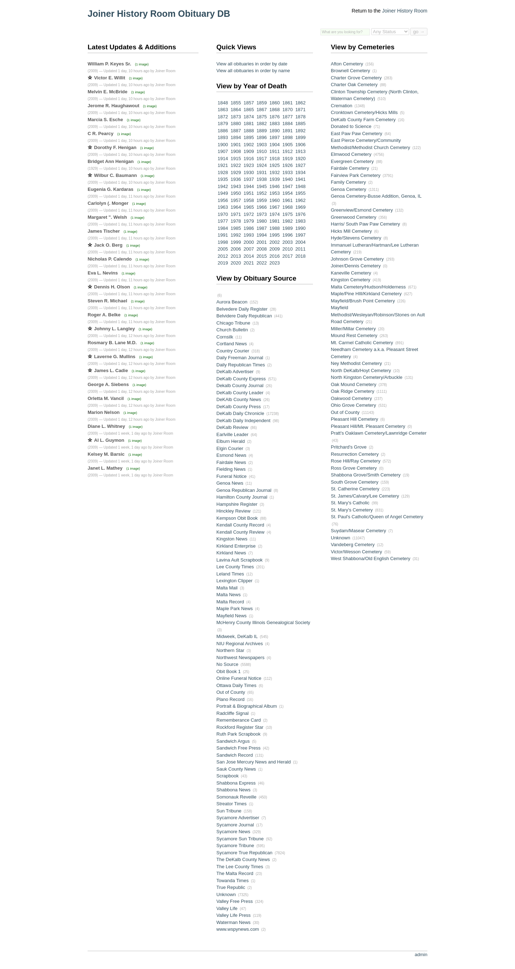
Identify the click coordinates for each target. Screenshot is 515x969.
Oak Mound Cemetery (353, 384)
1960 (274, 200)
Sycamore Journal (235, 824)
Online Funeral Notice (238, 678)
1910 (261, 151)
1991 (222, 235)
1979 (248, 221)
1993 (248, 235)
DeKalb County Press (238, 406)
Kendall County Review (240, 532)
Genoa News (229, 483)
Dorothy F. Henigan (115, 147)
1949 (222, 193)
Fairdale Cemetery (350, 168)
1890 (274, 130)
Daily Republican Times (240, 364)
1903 (261, 144)
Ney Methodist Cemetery (356, 363)
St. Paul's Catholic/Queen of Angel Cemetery (377, 516)
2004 (300, 242)
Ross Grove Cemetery (354, 468)
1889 (261, 130)
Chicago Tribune (233, 323)
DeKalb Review (232, 427)
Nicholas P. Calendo (110, 259)
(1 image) (141, 64)
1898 (287, 137)
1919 (287, 158)
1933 (287, 172)
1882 (261, 123)
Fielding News (231, 469)
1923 (248, 165)
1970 (222, 214)
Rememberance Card (238, 720)
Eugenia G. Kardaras (110, 189)
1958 (248, 200)
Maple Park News (234, 608)
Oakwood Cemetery (351, 398)
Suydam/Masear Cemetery (358, 530)
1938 (261, 179)
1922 (235, 165)
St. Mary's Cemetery (352, 510)
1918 (274, 158)
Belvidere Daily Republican (244, 315)
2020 (235, 263)
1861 (287, 102)
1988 (274, 228)
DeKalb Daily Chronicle (240, 413)
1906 (300, 144)
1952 (261, 193)
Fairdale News (231, 462)
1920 (300, 158)
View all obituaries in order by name (253, 70)
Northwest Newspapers (240, 657)
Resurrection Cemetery (355, 454)
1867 (261, 109)
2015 (261, 256)
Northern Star (230, 650)
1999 (235, 242)
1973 (261, 214)
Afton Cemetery (347, 63)
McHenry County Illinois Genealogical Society (263, 622)
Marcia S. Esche (105, 119)
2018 (300, 256)
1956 (222, 200)
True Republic (230, 887)
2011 (300, 249)
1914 (222, 158)
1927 (300, 165)
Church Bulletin (232, 329)
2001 (261, 242)
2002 (274, 242)
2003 (287, 242)
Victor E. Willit (109, 77)
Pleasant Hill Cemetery (354, 419)
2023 (274, 263)
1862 (300, 102)
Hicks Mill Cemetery (351, 231)
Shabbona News (233, 789)
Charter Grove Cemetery (356, 77)
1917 (261, 158)
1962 (300, 200)
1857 (248, 102)
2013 (235, 256)
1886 (222, 130)
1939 (274, 179)
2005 (222, 249)
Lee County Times (235, 566)
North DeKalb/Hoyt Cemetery (361, 370)
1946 (274, 186)
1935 (222, 179)
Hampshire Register (237, 504)
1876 (274, 116)
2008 (261, 249)
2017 (287, 256)
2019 (222, 263)
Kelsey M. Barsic (106, 454)
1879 (222, 123)
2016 (274, 256)
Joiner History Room (404, 11)
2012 (222, 256)
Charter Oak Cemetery (354, 84)
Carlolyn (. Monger (108, 203)
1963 (222, 207)
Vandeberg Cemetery (353, 544)
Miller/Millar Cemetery (353, 328)
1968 (287, 207)
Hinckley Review (233, 511)
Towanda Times (232, 880)
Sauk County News (236, 769)
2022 (261, 263)
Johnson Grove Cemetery (357, 259)
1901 (235, 144)
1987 (261, 228)
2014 (248, 256)
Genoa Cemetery (348, 189)
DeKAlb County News (238, 399)
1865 (248, 109)
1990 (300, 228)
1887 (235, 130)
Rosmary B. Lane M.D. (112, 342)
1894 (235, 137)
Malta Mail (226, 587)
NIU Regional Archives (239, 643)
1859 (261, 102)
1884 (287, 123)
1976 (300, 214)
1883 (274, 123)
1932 (274, 172)
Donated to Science (351, 126)
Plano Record (230, 699)
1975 (287, 214)
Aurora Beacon (231, 302)
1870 (287, 109)
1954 (287, 193)
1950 (235, 193)
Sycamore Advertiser (237, 817)
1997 (300, 235)
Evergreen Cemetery (352, 161)
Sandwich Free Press (238, 748)
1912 (287, 151)
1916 (248, 158)
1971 (235, 214)
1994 (261, 235)
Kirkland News (231, 552)
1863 (222, 109)
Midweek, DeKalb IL (237, 636)
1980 (261, 221)
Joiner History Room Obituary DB (159, 14)
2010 (287, 249)
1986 (248, 228)
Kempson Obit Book (237, 518)
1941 (300, 179)
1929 (235, 172)
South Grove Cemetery (354, 482)
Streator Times (231, 803)
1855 (235, 102)
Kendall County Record (240, 525)
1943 (235, 186)
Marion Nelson (104, 412)
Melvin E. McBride (107, 91)
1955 (300, 193)
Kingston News (231, 539)
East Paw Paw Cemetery (356, 133)
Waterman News (233, 922)
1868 (274, 109)
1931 (261, 172)
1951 (248, 193)
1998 (222, 242)
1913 (300, 151)
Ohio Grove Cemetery (353, 405)
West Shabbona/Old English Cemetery (370, 558)
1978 (235, 221)
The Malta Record (234, 873)
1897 (274, 137)
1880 (235, 123)
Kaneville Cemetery (351, 273)
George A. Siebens (108, 384)
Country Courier (232, 351)
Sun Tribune (228, 811)
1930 (248, 172)
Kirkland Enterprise (236, 546)
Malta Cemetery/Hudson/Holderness (368, 287)
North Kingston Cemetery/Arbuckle (366, 377)
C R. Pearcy (100, 133)
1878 (300, 116)
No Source (227, 664)
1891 (287, 130)
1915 (235, 158)
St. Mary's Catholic (350, 502)
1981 (274, 221)
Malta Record (230, 601)
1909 (248, 151)
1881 (248, 123)
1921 (222, 165)
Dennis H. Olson (112, 287)
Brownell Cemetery (350, 70)
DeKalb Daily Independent (243, 420)
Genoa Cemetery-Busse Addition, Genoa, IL (376, 196)
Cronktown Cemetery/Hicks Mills (364, 112)
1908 (235, 151)
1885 (300, 123)
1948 (300, 186)
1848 (222, 102)
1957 (235, 200)
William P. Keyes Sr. (109, 63)
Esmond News (231, 455)
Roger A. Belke (104, 314)
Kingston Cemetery (351, 279)
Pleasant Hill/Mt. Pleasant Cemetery (368, 426)
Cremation (341, 105)
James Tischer (104, 231)
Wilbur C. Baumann (115, 175)
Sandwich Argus (233, 741)
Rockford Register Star (240, 727)
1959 (261, 200)
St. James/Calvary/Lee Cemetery (365, 496)
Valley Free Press (234, 901)
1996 (287, 235)
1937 (248, 179)
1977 (222, 221)
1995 (274, 235)
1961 (287, 200)
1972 (248, 214)
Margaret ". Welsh (107, 217)
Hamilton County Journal (241, 497)
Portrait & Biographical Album (246, 706)
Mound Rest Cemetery (354, 335)
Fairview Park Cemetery (356, 175)
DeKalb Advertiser (235, 371)
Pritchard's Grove (349, 447)
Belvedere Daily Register (242, 309)
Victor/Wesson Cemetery (356, 551)
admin (421, 954)
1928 (222, 172)
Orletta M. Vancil (106, 398)
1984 (222, 228)
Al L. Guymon (109, 440)
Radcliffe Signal (232, 713)
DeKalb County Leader (240, 392)
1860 (274, 102)
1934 (300, 172)
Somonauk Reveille (236, 797)
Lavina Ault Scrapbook (239, 560)
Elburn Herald (230, 441)
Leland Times (230, 574)
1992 (235, 235)
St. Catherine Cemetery (355, 488)
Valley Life (226, 908)
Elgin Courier (229, 448)
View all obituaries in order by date (252, 63)
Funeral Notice (231, 476)
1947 (287, 186)
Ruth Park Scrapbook (238, 734)
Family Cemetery (348, 182)
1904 (274, 144)
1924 (261, 165)
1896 (261, 137)
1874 (248, 116)
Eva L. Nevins (103, 273)
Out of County (230, 692)
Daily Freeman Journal (239, 357)
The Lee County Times (239, 866)
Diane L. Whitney (106, 426)
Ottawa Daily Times (236, 685)
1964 (235, 207)
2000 (248, 242)
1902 (248, 144)
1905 (287, 144)
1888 (248, 130)
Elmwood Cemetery (351, 154)
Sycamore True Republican (244, 852)
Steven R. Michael (107, 300)
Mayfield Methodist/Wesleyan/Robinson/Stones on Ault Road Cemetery (378, 314)
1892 (300, 130)
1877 (287, 116)
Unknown (226, 894)
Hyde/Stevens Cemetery (356, 238)
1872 (222, 116)
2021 (248, 263)
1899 (300, 137)
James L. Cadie (111, 370)
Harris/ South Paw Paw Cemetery (365, 224)
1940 (287, 179)
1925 (274, 165)
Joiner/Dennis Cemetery (356, 265)
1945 (261, 186)
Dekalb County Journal (240, 385)
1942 (222, 186)
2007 (248, 249)
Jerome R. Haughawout (113, 105)
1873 (235, 116)
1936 (235, 179)
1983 (300, 221)
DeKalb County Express (241, 378)
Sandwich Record (234, 755)
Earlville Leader (232, 434)
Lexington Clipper (234, 580)
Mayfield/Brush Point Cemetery (363, 300)
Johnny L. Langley (114, 328)
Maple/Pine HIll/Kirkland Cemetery (366, 293)
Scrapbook (227, 775)
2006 (235, 249)
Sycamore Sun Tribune (240, 838)
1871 (300, 109)
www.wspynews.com (237, 929)
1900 (222, 144)
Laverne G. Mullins (115, 356)
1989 (287, 228)
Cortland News (231, 343)
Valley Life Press (233, 915)
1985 (235, 228)
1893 (222, 137)
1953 (274, 193)
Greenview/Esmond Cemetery (362, 210)
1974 (274, 214)
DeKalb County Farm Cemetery (363, 119)
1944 (248, 186)
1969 (300, 207)
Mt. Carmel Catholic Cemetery (362, 342)
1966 (261, 207)
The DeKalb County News (243, 859)
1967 (274, 207)
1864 (235, 109)
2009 (274, 249)
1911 (274, 151)
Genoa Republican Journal (243, 490)
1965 (248, 207)
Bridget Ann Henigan (111, 161)
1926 (287, 165)
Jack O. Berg (108, 245)
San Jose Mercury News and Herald (253, 762)
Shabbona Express (236, 783)
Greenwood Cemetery (353, 217)
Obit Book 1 (228, 671)
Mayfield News (231, 615)
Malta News (228, 594)
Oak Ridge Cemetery (352, 391)
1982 (287, 221)
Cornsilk (224, 337)
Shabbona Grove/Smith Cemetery (366, 475)
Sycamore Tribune (235, 845)
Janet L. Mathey (105, 468)
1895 (248, 137)
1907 (222, 151)
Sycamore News (233, 831)
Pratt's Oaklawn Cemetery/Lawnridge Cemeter (379, 433)
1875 (261, 116)
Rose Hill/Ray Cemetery (356, 461)
